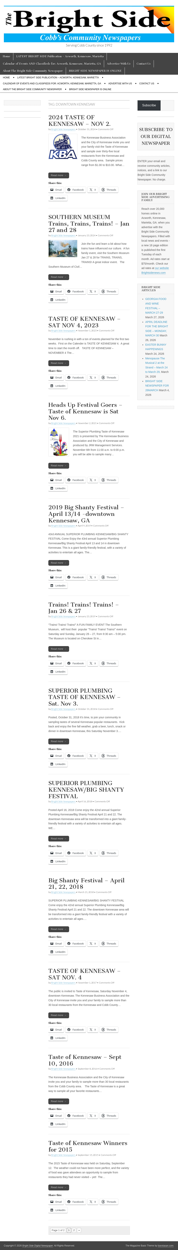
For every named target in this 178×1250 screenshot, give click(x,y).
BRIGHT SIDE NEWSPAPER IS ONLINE (95, 71)
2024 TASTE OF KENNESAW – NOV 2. (79, 120)
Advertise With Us (119, 63)
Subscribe (149, 105)
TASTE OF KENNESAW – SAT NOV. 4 (84, 974)
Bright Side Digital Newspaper (37, 1245)
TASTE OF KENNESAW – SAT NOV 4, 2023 (84, 322)
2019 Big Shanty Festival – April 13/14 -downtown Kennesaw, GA (86, 514)
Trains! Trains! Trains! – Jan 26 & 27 (83, 608)
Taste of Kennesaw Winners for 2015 (87, 1146)
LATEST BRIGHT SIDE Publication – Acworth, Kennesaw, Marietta (60, 56)
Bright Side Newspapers (63, 129)
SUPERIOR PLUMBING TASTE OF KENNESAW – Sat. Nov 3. (84, 697)
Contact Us (144, 63)
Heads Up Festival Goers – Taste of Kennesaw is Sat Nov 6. (85, 411)
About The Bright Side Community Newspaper (33, 71)
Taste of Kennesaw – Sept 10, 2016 (85, 1060)
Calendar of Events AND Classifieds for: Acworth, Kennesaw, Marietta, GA (52, 63)
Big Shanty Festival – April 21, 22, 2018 (86, 883)
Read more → (59, 175)
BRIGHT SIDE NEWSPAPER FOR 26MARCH (157, 386)
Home (6, 56)
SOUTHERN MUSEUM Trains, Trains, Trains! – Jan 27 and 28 (88, 224)
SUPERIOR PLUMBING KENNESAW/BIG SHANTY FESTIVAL (86, 790)
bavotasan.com (166, 1245)
